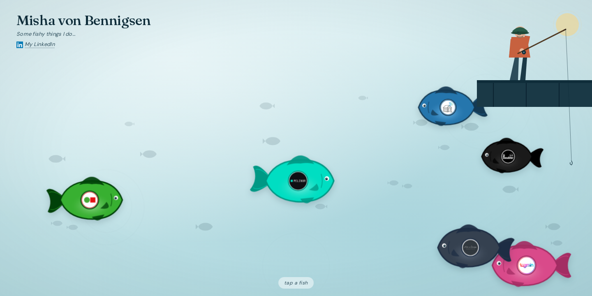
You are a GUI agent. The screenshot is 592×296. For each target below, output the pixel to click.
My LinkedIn (40, 44)
